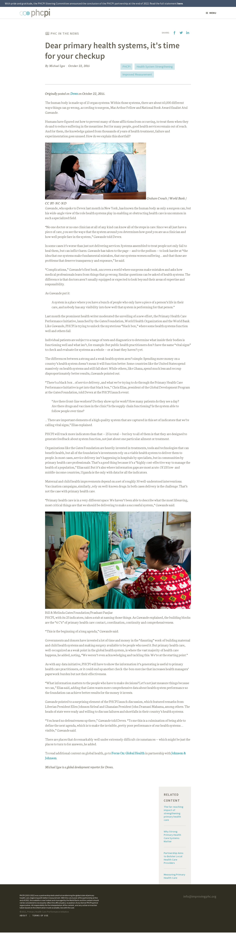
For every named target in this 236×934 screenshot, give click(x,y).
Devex (74, 94)
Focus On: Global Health (128, 754)
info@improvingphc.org (199, 898)
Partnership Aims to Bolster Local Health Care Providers (173, 859)
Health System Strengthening (155, 67)
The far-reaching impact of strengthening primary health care (173, 815)
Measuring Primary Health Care (174, 877)
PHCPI (126, 67)
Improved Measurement (137, 75)
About (23, 917)
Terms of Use (40, 917)
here (180, 3)
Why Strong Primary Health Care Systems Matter (172, 837)
